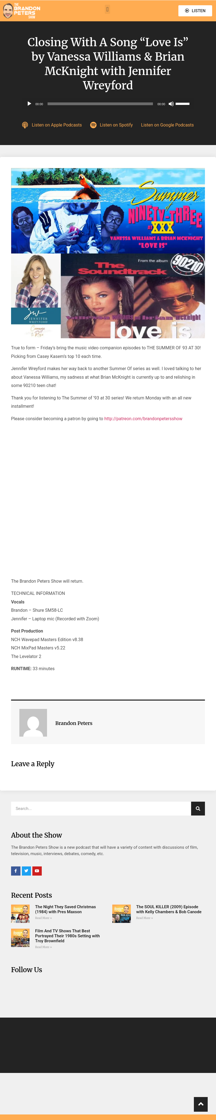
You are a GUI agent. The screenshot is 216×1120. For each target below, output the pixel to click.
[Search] (198, 809)
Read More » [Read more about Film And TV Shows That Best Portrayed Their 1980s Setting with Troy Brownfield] (43, 947)
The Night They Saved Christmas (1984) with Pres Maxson (65, 909)
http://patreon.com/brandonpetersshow (143, 418)
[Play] (29, 104)
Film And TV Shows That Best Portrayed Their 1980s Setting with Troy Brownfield (67, 935)
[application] (108, 103)
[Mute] (171, 104)
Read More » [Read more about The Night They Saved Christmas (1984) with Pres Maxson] (43, 918)
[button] (107, 9)
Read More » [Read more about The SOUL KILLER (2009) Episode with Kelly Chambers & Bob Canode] (144, 918)
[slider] (100, 103)
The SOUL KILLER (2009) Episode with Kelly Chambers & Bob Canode (169, 909)
